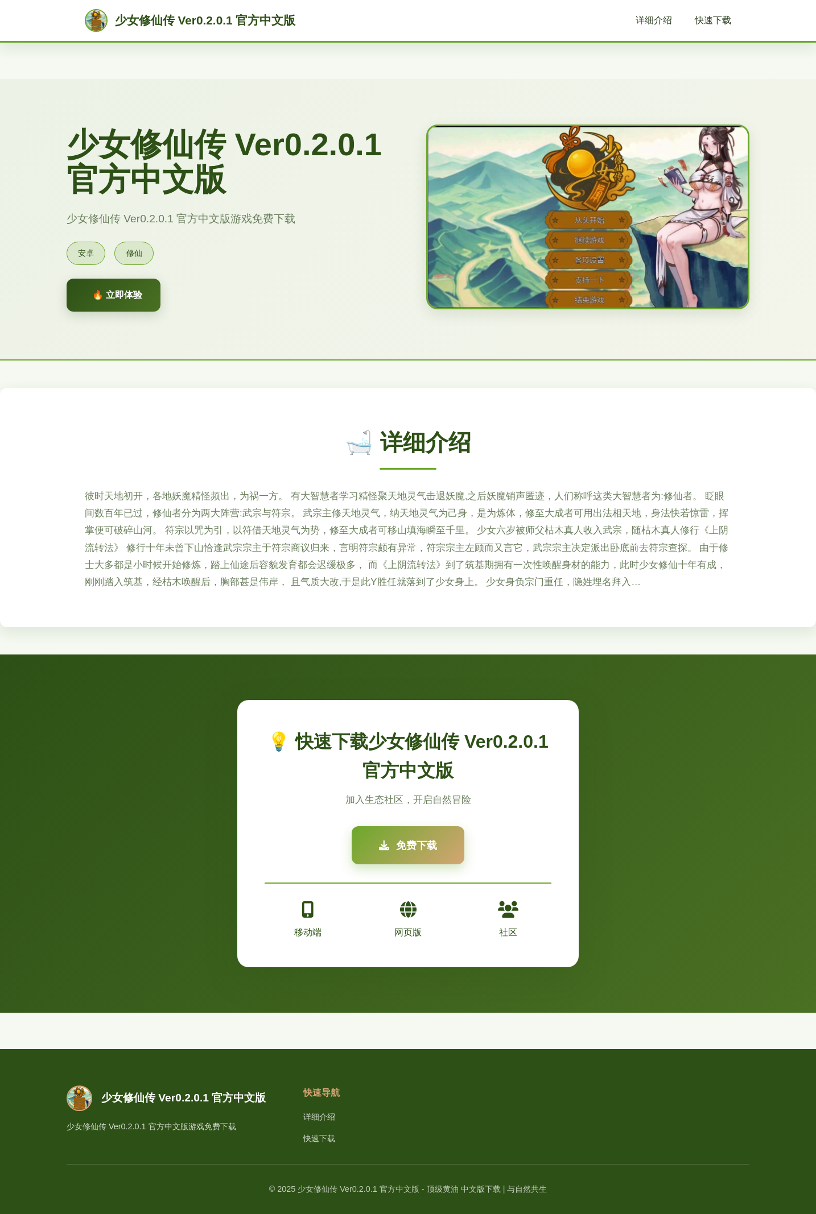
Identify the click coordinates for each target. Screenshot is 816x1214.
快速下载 (713, 20)
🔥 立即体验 (117, 295)
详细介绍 (654, 20)
